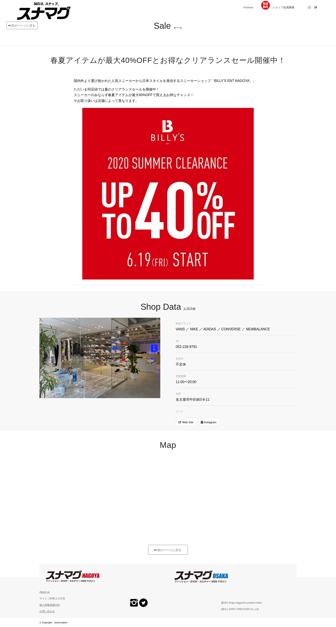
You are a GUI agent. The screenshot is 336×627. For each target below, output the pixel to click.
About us (44, 592)
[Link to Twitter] (316, 7)
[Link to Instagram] (309, 7)
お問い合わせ (47, 611)
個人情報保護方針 (49, 604)
